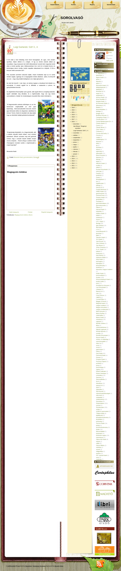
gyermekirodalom (28, 157)
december (76, 124)
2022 (73, 110)
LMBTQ (98, 297)
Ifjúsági (35, 157)
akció (97, 79)
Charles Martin (100, 123)
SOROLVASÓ (71, 18)
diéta (97, 143)
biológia (98, 111)
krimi (97, 283)
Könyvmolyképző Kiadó (103, 279)
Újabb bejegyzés (14, 212)
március (75, 149)
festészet (98, 175)
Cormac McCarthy (101, 133)
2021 (73, 112)
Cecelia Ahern (100, 119)
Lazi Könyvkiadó (101, 287)
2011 (73, 165)
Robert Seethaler (101, 373)
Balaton (98, 107)
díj (97, 145)
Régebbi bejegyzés (47, 212)
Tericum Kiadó (100, 423)
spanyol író (99, 385)
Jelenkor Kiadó (100, 237)
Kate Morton (99, 255)
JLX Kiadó (99, 239)
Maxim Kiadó (100, 317)
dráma (98, 149)
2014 (73, 158)
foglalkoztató (100, 183)
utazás (98, 441)
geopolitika (99, 199)
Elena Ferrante (100, 155)
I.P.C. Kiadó (99, 221)
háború (98, 207)
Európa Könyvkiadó (102, 169)
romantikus (99, 375)
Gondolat (99, 201)
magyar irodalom (101, 305)
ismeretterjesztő (101, 231)
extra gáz (99, 171)
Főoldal (30, 212)
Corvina (98, 135)
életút (97, 161)
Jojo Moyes (99, 245)
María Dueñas (100, 313)
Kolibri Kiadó (100, 273)
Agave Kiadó (100, 77)
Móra (97, 325)
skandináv (99, 383)
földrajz (98, 185)
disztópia (98, 147)
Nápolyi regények (101, 329)
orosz (97, 345)
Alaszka (98, 81)
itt (19, 83)
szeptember (76, 137)
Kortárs (73, 4)
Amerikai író (99, 91)
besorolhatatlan (100, 109)
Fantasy (98, 173)
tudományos (99, 437)
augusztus (76, 140)
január (75, 154)
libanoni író (99, 291)
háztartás (99, 211)
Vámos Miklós (100, 445)
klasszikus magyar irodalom (104, 269)
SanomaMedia (100, 379)
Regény (92, 4)
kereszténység (100, 265)
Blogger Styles (59, 566)
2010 (73, 168)
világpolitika (99, 451)
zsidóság (98, 459)
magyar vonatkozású (102, 309)
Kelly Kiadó (99, 259)
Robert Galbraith (101, 371)
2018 (73, 117)
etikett (98, 167)
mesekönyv (99, 319)
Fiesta (98, 177)
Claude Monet (100, 127)
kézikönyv (99, 267)
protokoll (98, 363)
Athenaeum (99, 105)
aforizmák (99, 75)
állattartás (99, 89)
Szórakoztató (111, 4)
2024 (73, 107)
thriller (98, 429)
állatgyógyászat (100, 87)
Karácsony (99, 253)
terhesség (99, 421)
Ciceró (98, 125)
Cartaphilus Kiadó (101, 117)
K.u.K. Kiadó (99, 249)
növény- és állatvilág (102, 339)
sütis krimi (99, 395)
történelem (99, 433)
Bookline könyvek (101, 115)
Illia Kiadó (99, 227)
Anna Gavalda (100, 99)
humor (98, 219)
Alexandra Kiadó (18, 157)
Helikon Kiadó (100, 213)
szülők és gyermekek (102, 411)
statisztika (99, 389)
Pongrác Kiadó (100, 359)
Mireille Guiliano (101, 323)
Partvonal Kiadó (101, 355)
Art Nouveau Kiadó (101, 103)
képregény (99, 263)
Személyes (99, 401)
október (75, 135)
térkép (98, 425)
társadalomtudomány (102, 417)
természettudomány (102, 427)
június (75, 142)
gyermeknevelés (101, 205)
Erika (110, 52)
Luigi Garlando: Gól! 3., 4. (25, 47)
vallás (97, 443)
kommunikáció (100, 275)
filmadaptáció (100, 179)
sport (97, 387)
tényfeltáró (99, 419)
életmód (98, 157)
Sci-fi (97, 381)
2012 (73, 163)
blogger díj (99, 113)
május (75, 144)
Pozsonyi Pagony (101, 361)
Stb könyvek (99, 391)
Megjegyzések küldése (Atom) (23, 215)
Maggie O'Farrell (101, 301)
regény (98, 369)
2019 (73, 114)
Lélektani (98, 289)
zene (97, 457)
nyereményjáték (101, 341)
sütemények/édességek (103, 393)
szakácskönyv (100, 399)
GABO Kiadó (100, 191)
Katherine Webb (101, 257)
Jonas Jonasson (101, 247)
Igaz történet (99, 225)
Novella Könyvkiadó (102, 335)
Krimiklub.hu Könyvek (102, 285)
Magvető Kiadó (100, 303)
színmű (98, 405)
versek (98, 449)
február (75, 151)
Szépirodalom (54, 4)
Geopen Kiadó (100, 197)
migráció (98, 321)
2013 (73, 161)
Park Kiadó (99, 353)
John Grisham (100, 243)
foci (97, 181)
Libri (97, 293)
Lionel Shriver (100, 295)
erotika (98, 165)
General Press (100, 195)
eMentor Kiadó (100, 163)
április (75, 147)
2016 (73, 121)
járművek (99, 233)
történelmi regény (101, 435)
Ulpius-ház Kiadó (101, 439)
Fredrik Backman (101, 189)
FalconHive (28, 566)
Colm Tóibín (99, 129)
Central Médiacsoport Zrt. (103, 121)
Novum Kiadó (100, 337)
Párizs (98, 351)
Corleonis (99, 131)
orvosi (98, 347)
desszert (98, 141)
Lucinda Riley (100, 299)
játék (97, 235)
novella (98, 333)
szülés (98, 409)
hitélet (98, 215)
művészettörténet (101, 327)
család (98, 137)
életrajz (98, 159)
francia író (99, 187)
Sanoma (98, 377)
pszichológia (99, 367)
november (76, 133)
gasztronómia (100, 193)
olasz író (98, 343)
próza (97, 365)
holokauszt (99, 217)
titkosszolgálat (100, 431)
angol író (98, 93)
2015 (73, 156)
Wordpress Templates (39, 566)
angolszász (99, 95)
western (98, 453)
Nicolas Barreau (101, 331)
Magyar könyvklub (101, 307)
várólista (98, 447)
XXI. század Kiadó (101, 455)
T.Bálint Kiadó (100, 413)
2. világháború (100, 73)
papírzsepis (99, 349)
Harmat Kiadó (100, 209)
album (98, 83)
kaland (98, 251)
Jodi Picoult (99, 241)
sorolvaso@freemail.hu (101, 69)
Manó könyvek (100, 311)
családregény (100, 139)
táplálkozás (99, 415)
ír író (97, 229)
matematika (99, 315)
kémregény (99, 261)
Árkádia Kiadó (100, 101)
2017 (73, 119)
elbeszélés (99, 153)
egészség (99, 151)
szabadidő (99, 397)
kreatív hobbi (100, 281)
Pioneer (98, 357)
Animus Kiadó (100, 97)
